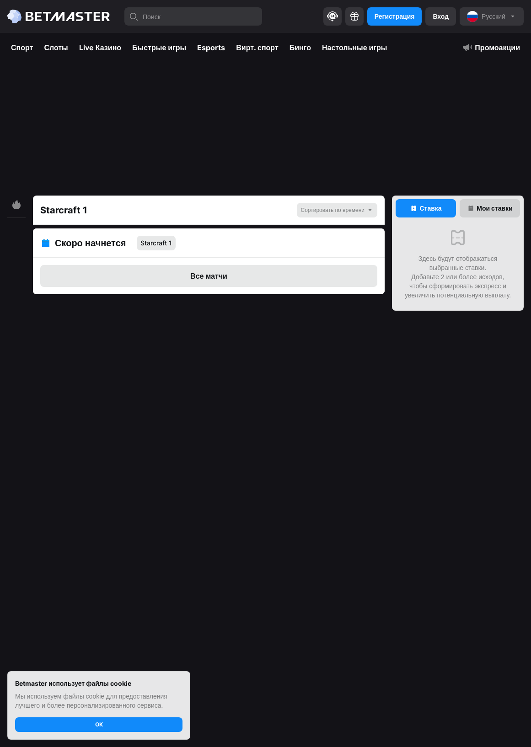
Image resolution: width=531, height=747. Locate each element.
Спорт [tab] (22, 47)
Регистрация (395, 16)
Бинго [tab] (300, 47)
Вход (441, 16)
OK (99, 724)
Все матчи (208, 276)
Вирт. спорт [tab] (257, 47)
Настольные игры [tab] (354, 47)
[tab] (426, 208)
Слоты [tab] (56, 47)
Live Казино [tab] (100, 47)
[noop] (492, 16)
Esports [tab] (211, 47)
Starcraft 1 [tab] (156, 243)
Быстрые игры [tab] (159, 47)
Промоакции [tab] (491, 47)
